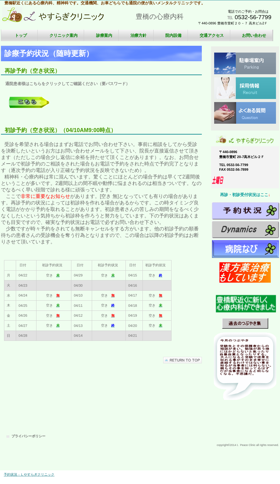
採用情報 (245, 88)
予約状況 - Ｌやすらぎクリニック (29, 474)
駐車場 (245, 63)
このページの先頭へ (182, 360)
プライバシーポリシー (28, 436)
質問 (245, 113)
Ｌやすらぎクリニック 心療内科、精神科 (63, 17)
